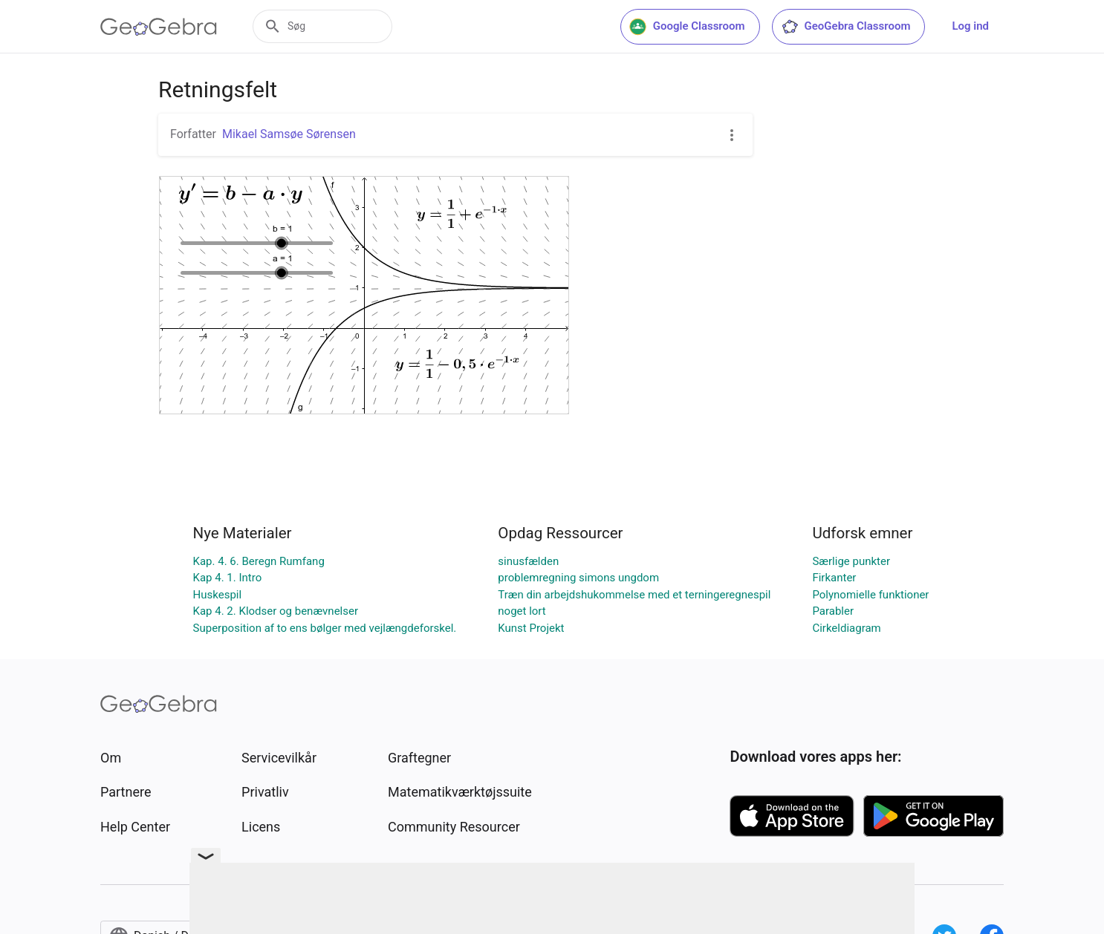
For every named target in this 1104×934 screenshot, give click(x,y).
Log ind (970, 26)
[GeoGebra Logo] (158, 27)
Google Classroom (687, 27)
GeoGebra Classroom (846, 27)
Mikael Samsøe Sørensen (289, 134)
